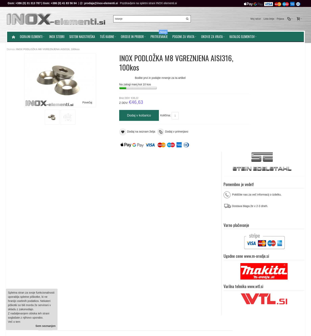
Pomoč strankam (291, 239)
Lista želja (268, 18)
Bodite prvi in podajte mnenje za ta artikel (149, 77)
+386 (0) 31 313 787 (28, 3)
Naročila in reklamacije (88, 239)
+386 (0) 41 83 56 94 (64, 3)
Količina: (154, 114)
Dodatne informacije (23, 160)
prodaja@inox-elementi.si (101, 3)
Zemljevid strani (18, 239)
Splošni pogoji (98, 263)
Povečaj (82, 101)
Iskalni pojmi (38, 239)
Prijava (280, 18)
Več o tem (14, 321)
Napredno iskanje (60, 239)
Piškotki (94, 267)
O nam (274, 239)
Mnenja (46, 160)
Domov (11, 48)
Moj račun (255, 18)
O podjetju (95, 271)
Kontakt (94, 275)
